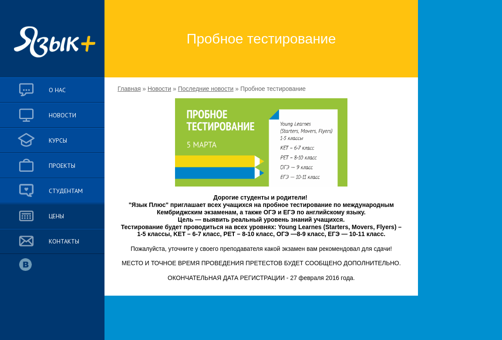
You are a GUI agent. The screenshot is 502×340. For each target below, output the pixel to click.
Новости (159, 88)
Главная (129, 88)
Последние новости (206, 88)
